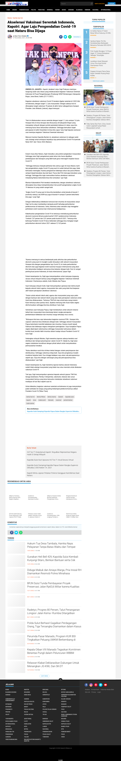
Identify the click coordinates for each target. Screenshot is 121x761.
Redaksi (87, 689)
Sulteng (64, 712)
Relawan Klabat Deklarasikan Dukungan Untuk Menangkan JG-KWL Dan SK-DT (53, 664)
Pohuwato (9, 709)
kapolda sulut (69, 397)
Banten (26, 689)
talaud (26, 737)
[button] (8, 5)
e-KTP (26, 721)
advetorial (28, 718)
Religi (26, 712)
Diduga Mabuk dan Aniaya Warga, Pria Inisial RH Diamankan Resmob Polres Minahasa (54, 571)
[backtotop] (60, 680)
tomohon (46, 737)
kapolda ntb (47, 724)
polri (63, 734)
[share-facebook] (61, 37)
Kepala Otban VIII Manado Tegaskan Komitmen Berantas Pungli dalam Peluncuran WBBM (53, 651)
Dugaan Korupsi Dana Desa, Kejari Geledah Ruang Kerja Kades (100, 73)
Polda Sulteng (29, 709)
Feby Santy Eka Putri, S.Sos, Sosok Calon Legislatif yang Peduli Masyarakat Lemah (98, 126)
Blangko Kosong (11, 692)
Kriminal (50, 10)
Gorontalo (46, 694)
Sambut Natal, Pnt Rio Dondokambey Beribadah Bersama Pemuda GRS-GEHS (100, 43)
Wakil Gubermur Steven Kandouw (69, 715)
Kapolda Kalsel (29, 701)
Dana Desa (27, 694)
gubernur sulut (48, 721)
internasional (10, 724)
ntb (62, 729)
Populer (111, 3)
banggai (45, 718)
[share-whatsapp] (70, 37)
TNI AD (45, 714)
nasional (58, 400)
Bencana (45, 689)
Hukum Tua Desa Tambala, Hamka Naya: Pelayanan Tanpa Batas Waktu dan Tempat (51, 545)
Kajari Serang (66, 699)
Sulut (7, 714)
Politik (33, 10)
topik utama (30, 403)
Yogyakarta (9, 718)
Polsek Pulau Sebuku (49, 709)
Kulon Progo (28, 704)
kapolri (28, 400)
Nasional (95, 10)
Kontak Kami (95, 689)
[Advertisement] (16, 70)
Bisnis (64, 10)
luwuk (45, 726)
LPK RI (44, 704)
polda (26, 734)
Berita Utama (52, 397)
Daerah (60, 397)
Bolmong (27, 692)
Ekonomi (71, 10)
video (63, 737)
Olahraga (79, 10)
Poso (62, 709)
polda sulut (47, 734)
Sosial (45, 712)
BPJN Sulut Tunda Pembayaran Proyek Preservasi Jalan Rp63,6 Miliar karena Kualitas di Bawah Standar (53, 587)
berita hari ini (30, 397)
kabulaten (27, 724)
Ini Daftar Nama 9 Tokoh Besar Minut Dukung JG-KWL (100, 32)
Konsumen (46, 701)
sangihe (8, 737)
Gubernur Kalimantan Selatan (68, 695)
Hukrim (26, 699)
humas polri (65, 721)
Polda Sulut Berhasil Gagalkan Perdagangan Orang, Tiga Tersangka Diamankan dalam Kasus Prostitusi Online (54, 626)
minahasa (9, 729)
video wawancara (11, 739)
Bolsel (45, 692)
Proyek (8, 712)
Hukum (57, 10)
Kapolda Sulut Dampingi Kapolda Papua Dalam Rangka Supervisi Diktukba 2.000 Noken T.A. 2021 (53, 411)
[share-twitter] (65, 37)
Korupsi (63, 701)
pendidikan (9, 734)
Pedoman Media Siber (107, 689)
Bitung (63, 689)
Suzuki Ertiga (28, 714)
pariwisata (27, 731)
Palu (44, 706)
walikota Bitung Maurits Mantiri (32, 740)
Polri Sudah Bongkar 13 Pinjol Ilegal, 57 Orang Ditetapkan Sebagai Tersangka (101, 53)
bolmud (63, 718)
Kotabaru (9, 704)
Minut (26, 706)
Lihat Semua (44, 676)
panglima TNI (10, 731)
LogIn (99, 692)
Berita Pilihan (41, 397)
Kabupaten (46, 699)
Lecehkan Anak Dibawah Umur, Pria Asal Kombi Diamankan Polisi (99, 63)
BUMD (7, 689)
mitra (26, 729)
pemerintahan (68, 400)
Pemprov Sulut (66, 706)
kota (34, 400)
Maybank (8, 706)
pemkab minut (65, 731)
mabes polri (42, 400)
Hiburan (87, 10)
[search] (76, 4)
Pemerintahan (24, 10)
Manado (50, 400)
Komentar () (77, 37)
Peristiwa (41, 10)
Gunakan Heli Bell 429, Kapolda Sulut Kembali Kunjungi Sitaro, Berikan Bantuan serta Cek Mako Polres (52, 560)
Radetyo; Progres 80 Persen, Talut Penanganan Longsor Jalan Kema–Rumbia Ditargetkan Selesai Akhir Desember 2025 (53, 613)
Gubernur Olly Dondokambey (10, 699)
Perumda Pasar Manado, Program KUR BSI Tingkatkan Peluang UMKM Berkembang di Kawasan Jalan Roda (51, 640)
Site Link (87, 692)
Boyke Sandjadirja (67, 692)
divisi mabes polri (11, 721)
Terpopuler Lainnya (98, 81)
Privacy (93, 692)
